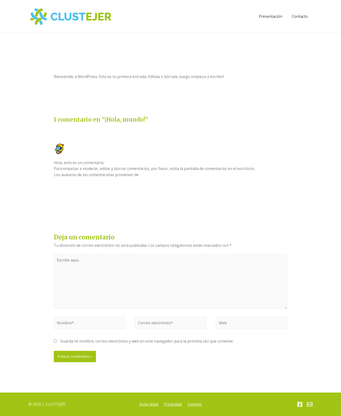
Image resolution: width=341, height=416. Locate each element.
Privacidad (173, 404)
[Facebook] (300, 404)
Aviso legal (148, 404)
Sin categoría (92, 70)
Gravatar (147, 174)
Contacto (300, 16)
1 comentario (65, 70)
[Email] (310, 404)
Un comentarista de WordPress (96, 145)
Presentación (270, 16)
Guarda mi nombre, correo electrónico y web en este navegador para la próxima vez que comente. (146, 341)
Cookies (195, 404)
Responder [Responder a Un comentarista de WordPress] (277, 187)
